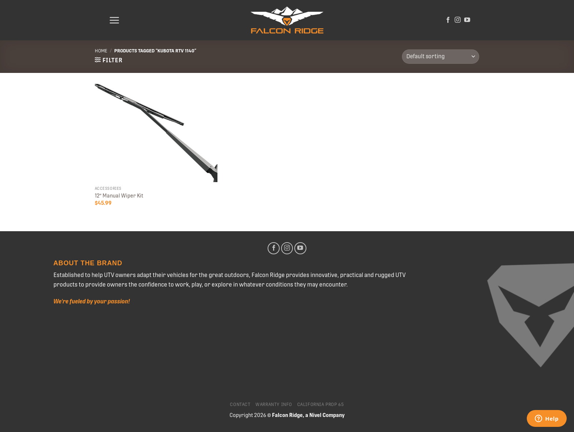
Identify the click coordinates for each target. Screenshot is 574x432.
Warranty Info (274, 404)
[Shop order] (440, 56)
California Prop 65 (320, 404)
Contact (240, 404)
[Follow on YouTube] (467, 20)
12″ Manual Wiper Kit (119, 196)
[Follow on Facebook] (448, 20)
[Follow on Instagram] (458, 20)
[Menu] (114, 20)
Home (101, 50)
